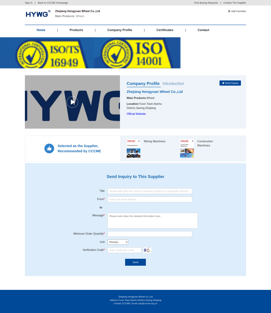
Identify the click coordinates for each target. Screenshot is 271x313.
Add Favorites (237, 11)
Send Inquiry (230, 83)
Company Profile (119, 30)
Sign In (28, 2)
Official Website (136, 113)
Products (76, 30)
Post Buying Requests (206, 2)
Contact (203, 30)
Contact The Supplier (234, 2)
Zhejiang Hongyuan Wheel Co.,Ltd (155, 92)
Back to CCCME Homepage (53, 2)
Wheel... (70, 16)
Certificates (164, 30)
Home (41, 30)
